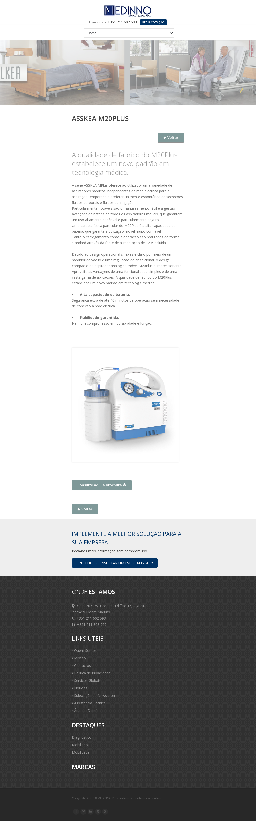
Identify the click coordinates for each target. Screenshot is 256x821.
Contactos (81, 665)
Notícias (80, 688)
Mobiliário (80, 744)
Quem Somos (84, 650)
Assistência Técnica (89, 703)
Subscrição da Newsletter (94, 695)
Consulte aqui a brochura (102, 485)
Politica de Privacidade (91, 673)
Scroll (246, 810)
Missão (79, 658)
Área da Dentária (87, 710)
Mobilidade (81, 752)
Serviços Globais (86, 680)
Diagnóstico (82, 737)
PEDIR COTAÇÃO (153, 22)
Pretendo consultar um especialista (114, 563)
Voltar (171, 137)
